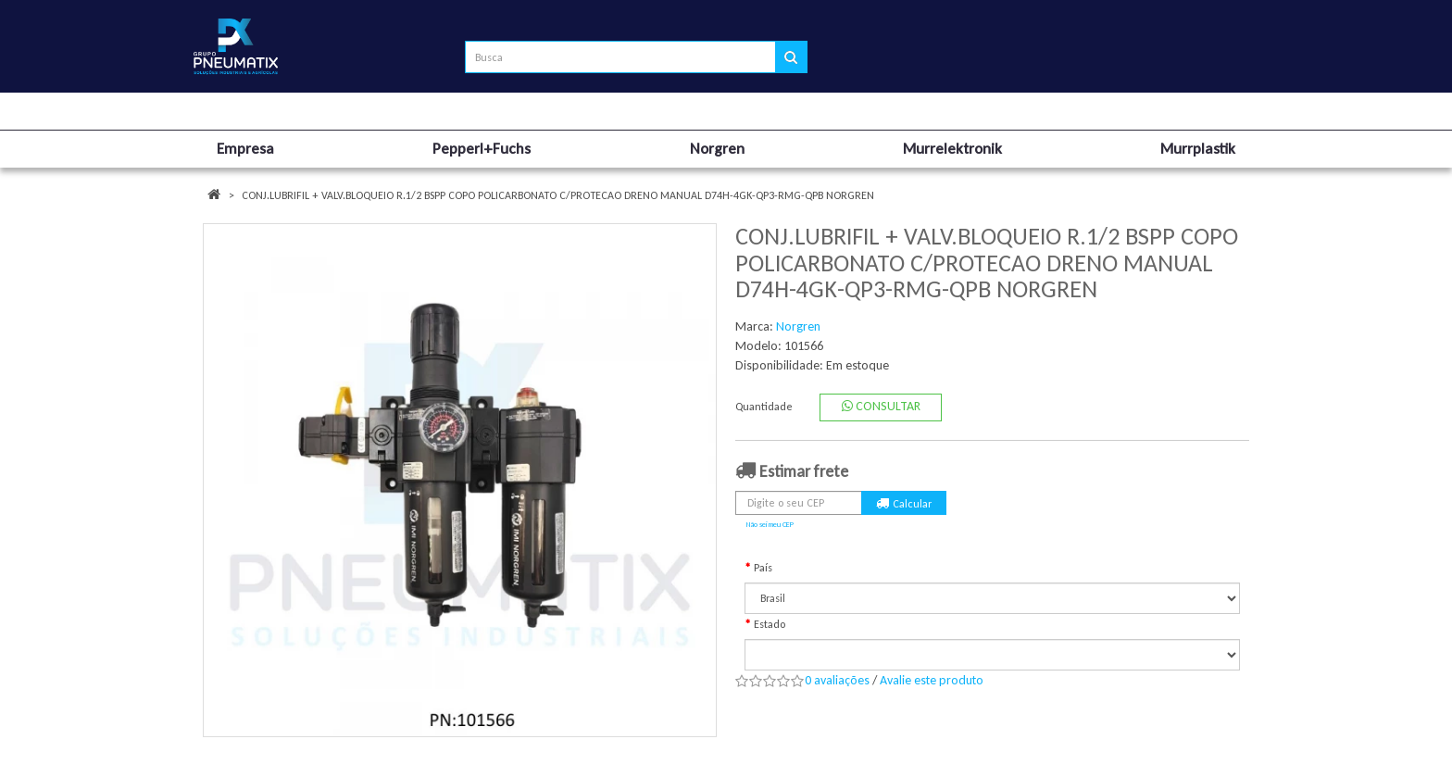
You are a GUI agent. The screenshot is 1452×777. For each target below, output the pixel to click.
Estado (769, 624)
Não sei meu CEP (770, 524)
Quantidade (764, 406)
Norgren (798, 326)
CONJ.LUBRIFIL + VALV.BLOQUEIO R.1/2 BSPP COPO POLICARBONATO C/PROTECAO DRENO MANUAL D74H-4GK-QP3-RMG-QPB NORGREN (558, 195)
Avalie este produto (931, 680)
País (763, 567)
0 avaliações (837, 680)
